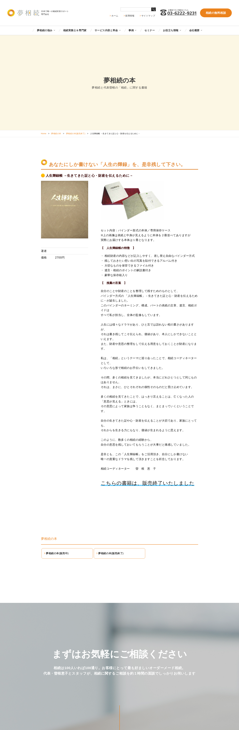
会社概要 (194, 30)
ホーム (114, 15)
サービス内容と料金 (106, 30)
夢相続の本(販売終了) (75, 133)
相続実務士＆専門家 (75, 30)
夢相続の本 (56, 133)
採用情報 (129, 15)
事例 (131, 30)
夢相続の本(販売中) (57, 553)
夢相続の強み (44, 30)
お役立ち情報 (171, 30)
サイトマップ (148, 15)
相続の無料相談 (216, 12)
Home (43, 133)
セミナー (149, 30)
